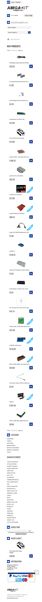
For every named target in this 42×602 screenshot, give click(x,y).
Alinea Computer (12, 468)
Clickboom (10, 477)
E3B (8, 484)
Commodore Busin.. (13, 479)
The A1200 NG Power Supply (15, 551)
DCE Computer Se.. (13, 482)
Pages (8, 50)
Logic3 (9, 495)
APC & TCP (10, 475)
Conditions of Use (12, 568)
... (17, 50)
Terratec (10, 515)
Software (10, 443)
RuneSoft (10, 506)
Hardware (10, 438)
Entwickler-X (11, 488)
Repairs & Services (13, 450)
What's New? (16, 538)
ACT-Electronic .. (12, 464)
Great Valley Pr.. (12, 491)
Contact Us (10, 569)
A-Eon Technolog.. (13, 462)
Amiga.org (10, 470)
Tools (9, 452)
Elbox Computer (12, 486)
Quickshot (10, 500)
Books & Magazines (13, 447)
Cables (9, 441)
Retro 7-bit (10, 504)
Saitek (9, 508)
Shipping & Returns (12, 565)
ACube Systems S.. (12, 466)
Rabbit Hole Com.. (12, 502)
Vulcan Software (12, 522)
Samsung (10, 511)
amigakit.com (11, 473)
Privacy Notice (11, 566)
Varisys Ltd (10, 520)
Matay (9, 497)
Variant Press (11, 517)
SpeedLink (10, 513)
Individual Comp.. (12, 493)
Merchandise (11, 445)
